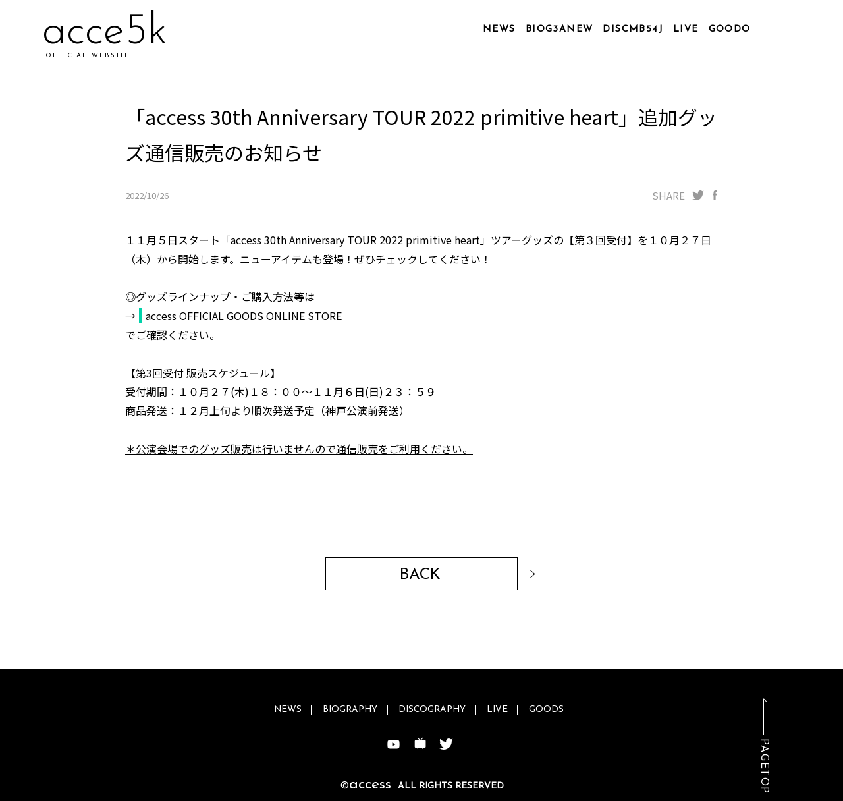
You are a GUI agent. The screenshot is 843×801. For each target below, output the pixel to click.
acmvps (110, 32)
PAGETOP (764, 766)
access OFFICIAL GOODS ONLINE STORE (244, 315)
